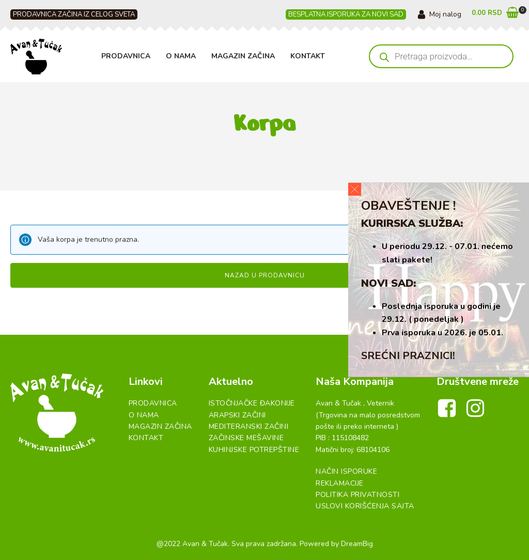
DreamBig (357, 544)
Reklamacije (340, 483)
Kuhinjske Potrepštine (254, 450)
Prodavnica (125, 56)
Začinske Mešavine (246, 438)
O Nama (181, 56)
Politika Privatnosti (357, 495)
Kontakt (307, 56)
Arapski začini (237, 415)
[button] (495, 14)
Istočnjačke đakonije (252, 403)
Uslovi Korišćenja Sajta (365, 506)
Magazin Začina (243, 56)
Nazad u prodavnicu (265, 275)
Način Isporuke (346, 471)
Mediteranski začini (249, 426)
